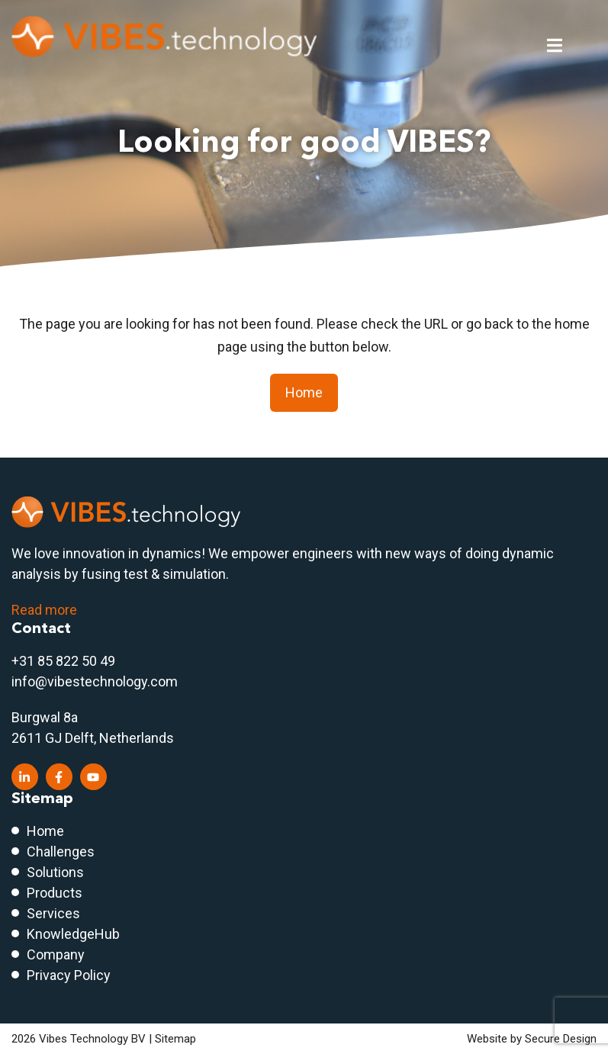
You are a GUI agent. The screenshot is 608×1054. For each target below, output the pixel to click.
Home (304, 392)
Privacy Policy (69, 975)
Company (56, 954)
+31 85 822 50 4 (59, 661)
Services (53, 913)
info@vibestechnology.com (94, 681)
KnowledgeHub (73, 934)
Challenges (61, 852)
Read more (44, 610)
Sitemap (175, 1039)
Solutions (55, 872)
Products (54, 893)
